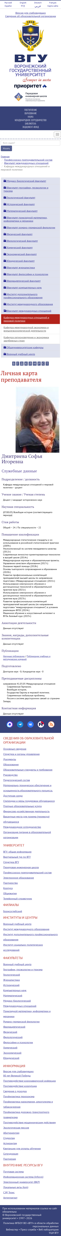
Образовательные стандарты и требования (27, 769)
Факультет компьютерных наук (23, 287)
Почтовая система (13, 1171)
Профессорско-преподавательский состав (28, 159)
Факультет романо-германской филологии (29, 227)
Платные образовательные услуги (22, 806)
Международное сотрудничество (22, 827)
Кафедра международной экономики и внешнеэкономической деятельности (26, 329)
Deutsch (38, 2)
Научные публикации (14, 656)
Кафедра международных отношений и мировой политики (26, 319)
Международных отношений (19, 1006)
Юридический (11, 1058)
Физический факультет (18, 234)
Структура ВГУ (11, 862)
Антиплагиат (10, 1197)
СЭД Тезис (9, 1192)
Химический (10, 1047)
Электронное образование (18, 877)
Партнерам (9, 1158)
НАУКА (30, 116)
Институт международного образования (28, 304)
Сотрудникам (10, 1153)
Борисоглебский (12, 911)
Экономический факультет (20, 254)
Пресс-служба (28, 1229)
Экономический (12, 1052)
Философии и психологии (18, 1042)
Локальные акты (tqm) (15, 1187)
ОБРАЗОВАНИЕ (30, 113)
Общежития (10, 893)
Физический (10, 1032)
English (23, 2)
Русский (8, 2)
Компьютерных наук (14, 990)
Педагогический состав (16, 780)
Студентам (9, 1138)
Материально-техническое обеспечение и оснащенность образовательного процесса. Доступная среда (28, 790)
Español (8, 6)
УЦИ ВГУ (54, 1232)
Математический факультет (20, 211)
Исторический (11, 985)
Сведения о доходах (15, 1091)
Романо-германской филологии (21, 1021)
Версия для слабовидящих (30, 12)
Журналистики (11, 980)
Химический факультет (18, 247)
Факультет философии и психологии (26, 274)
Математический (12, 995)
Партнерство (10, 883)
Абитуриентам (11, 1132)
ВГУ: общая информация (17, 851)
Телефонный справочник (17, 898)
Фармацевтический (14, 1026)
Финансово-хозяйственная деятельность (26, 811)
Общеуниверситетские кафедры (23, 347)
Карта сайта (53, 6)
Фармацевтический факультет (22, 280)
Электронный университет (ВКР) (21, 1182)
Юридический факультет (19, 260)
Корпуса (8, 888)
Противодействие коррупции (20, 1086)
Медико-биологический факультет (25, 181)
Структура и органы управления (21, 754)
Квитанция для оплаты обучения (22, 1148)
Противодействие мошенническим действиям (29, 1122)
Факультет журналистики (19, 267)
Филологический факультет (21, 240)
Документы (9, 759)
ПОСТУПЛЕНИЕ (30, 109)
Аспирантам (10, 1143)
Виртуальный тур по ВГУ (17, 856)
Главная (5, 156)
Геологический (11, 974)
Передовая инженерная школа (21, 867)
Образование (11, 764)
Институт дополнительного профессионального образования (23, 296)
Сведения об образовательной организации (30, 16)
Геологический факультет (19, 197)
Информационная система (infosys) (23, 1176)
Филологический (13, 1037)
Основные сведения (14, 748)
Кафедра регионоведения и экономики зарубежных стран (26, 339)
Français (52, 2)
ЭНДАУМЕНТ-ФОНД (30, 127)
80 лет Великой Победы (17, 1075)
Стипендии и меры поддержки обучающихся (29, 801)
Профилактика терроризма (18, 1096)
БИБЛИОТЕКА (30, 123)
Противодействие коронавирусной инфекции (29, 1080)
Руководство (10, 774)
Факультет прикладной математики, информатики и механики (25, 219)
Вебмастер (12, 1229)
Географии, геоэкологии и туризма (23, 969)
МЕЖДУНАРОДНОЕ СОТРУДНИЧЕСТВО (30, 120)
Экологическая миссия (16, 1127)
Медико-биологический (17, 1000)
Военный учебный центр (19, 354)
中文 (23, 6)
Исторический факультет (19, 204)
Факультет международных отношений (26, 163)
